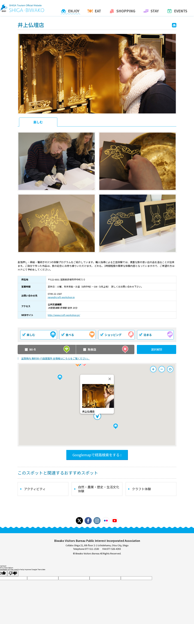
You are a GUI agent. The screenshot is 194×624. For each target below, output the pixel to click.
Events (177, 11)
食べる (78, 335)
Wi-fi (47, 349)
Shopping (122, 11)
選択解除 (156, 349)
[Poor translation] (13, 573)
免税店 (105, 349)
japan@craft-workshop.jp (61, 297)
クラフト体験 (141, 489)
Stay (151, 11)
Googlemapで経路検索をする (96, 454)
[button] (115, 426)
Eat (94, 11)
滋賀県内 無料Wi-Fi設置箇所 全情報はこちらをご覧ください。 (55, 358)
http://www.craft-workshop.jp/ (64, 315)
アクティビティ (35, 489)
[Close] (109, 379)
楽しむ (38, 122)
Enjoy (70, 11)
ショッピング (117, 335)
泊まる (156, 335)
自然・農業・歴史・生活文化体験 (98, 489)
